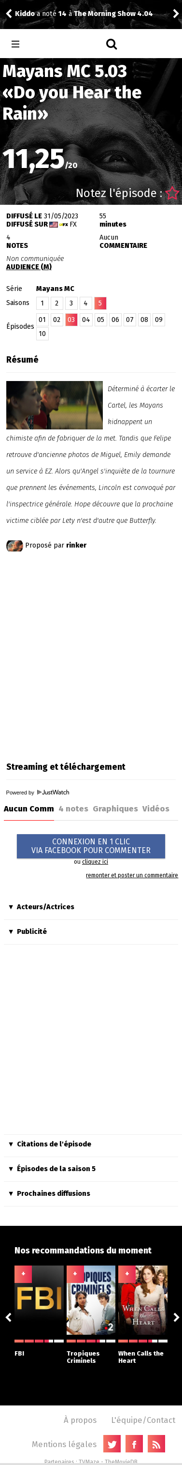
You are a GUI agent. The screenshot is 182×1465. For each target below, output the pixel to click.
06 (115, 320)
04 (86, 320)
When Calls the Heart (143, 1352)
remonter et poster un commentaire (132, 875)
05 (100, 320)
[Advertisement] (90, 655)
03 (71, 320)
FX (73, 224)
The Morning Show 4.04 (113, 14)
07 (130, 320)
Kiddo (25, 14)
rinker (76, 545)
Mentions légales (64, 1444)
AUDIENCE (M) (29, 267)
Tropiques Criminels (91, 1352)
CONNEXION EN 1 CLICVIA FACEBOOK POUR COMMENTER (91, 846)
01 (42, 320)
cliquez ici (95, 861)
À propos (80, 1420)
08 (144, 320)
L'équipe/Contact (143, 1420)
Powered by (37, 792)
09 (159, 320)
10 (42, 334)
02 (56, 320)
